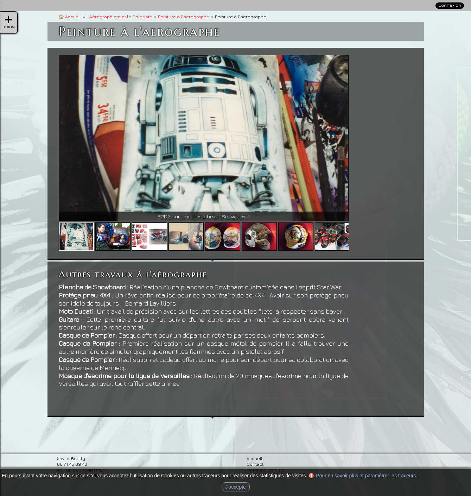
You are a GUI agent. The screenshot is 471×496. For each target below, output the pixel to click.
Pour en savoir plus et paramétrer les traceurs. (366, 475)
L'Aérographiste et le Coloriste (119, 16)
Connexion (449, 5)
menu (8, 19)
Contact (437, 50)
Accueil (70, 16)
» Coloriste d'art (410, 126)
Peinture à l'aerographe (183, 16)
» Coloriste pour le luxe (419, 136)
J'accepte (235, 487)
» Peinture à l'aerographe (422, 115)
